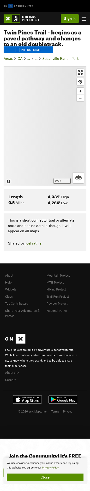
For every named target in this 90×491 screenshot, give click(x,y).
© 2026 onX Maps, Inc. (32, 411)
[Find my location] (80, 81)
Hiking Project (56, 289)
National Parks (57, 310)
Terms (55, 411)
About (9, 275)
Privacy (67, 411)
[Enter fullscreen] (80, 72)
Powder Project (57, 303)
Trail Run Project (58, 296)
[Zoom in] (80, 91)
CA (20, 58)
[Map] (45, 126)
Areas (8, 58)
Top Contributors (16, 303)
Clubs (9, 296)
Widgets (10, 289)
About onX (12, 372)
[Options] (78, 178)
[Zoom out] (80, 98)
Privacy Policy (50, 467)
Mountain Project (58, 275)
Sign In (70, 18)
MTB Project (55, 282)
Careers (10, 380)
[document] (45, 471)
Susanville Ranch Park (60, 58)
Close (45, 477)
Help (8, 282)
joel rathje (33, 243)
